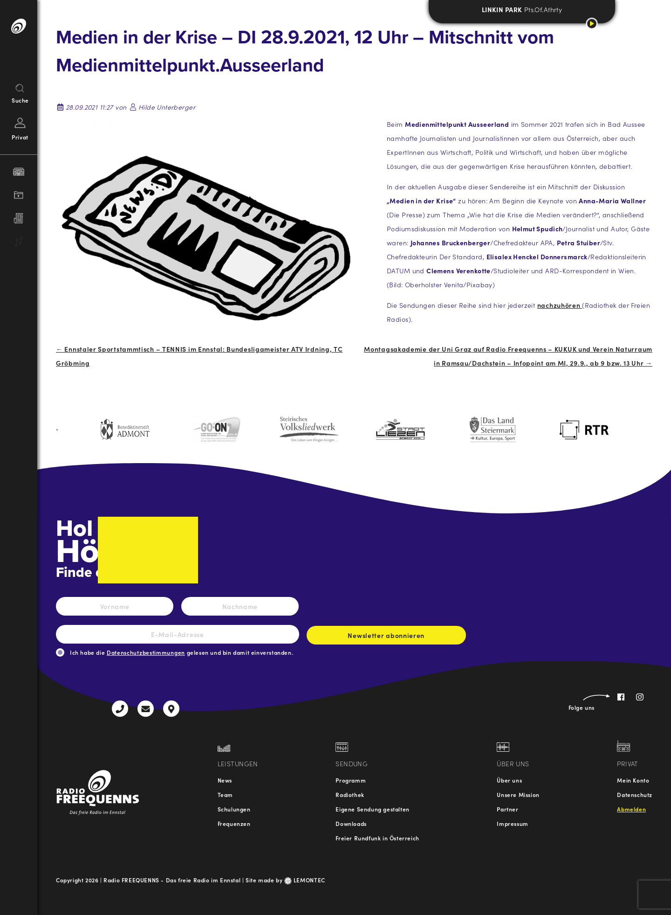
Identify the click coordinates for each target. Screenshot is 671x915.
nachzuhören (559, 305)
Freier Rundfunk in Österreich (377, 838)
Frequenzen (234, 823)
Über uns (509, 780)
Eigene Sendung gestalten (372, 809)
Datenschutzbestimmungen (146, 652)
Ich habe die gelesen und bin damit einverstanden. (181, 652)
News (225, 780)
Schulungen (234, 809)
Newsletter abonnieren (386, 638)
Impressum (512, 823)
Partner (507, 809)
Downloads (351, 823)
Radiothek (350, 794)
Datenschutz (634, 794)
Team (225, 794)
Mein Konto (633, 780)
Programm (351, 780)
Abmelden (631, 809)
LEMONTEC (304, 880)
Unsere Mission (518, 794)
